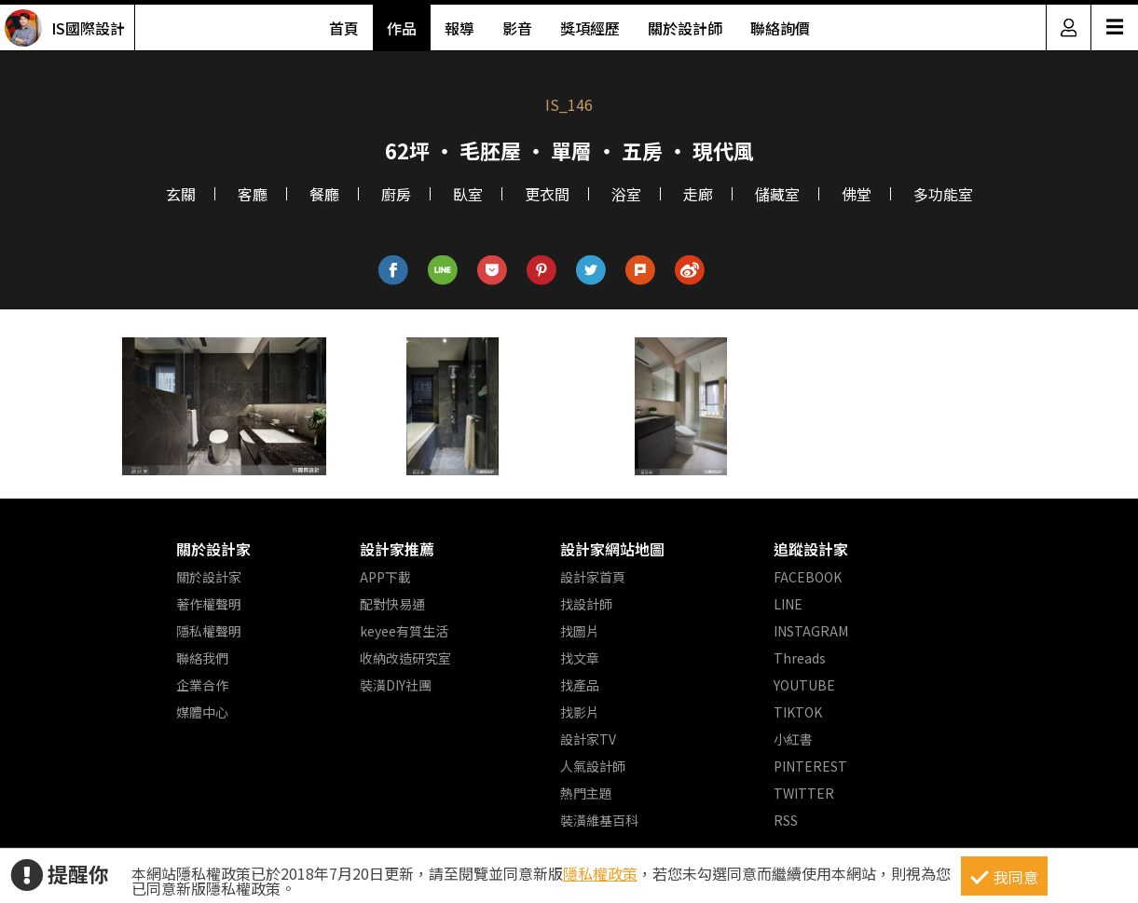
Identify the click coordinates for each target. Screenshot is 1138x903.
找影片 (579, 712)
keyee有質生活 (404, 631)
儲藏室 (777, 194)
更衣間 (547, 194)
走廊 (698, 194)
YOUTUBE (804, 685)
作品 (402, 28)
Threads (800, 658)
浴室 (626, 194)
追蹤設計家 (811, 549)
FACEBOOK (808, 577)
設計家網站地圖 (612, 549)
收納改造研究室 (405, 658)
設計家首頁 (592, 577)
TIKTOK (798, 712)
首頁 (344, 28)
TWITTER (804, 793)
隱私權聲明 (208, 631)
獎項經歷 (590, 28)
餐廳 (324, 194)
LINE (788, 604)
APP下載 (385, 577)
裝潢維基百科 (599, 820)
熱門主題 (586, 793)
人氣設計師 (592, 766)
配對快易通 (392, 604)
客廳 (252, 194)
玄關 (181, 194)
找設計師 (586, 604)
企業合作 (202, 685)
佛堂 (856, 194)
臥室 (468, 194)
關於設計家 (213, 549)
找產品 (579, 685)
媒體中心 (202, 712)
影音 (517, 28)
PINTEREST (810, 766)
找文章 (579, 658)
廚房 (396, 194)
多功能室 (943, 194)
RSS (786, 820)
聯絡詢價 (780, 28)
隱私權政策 (600, 873)
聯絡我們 (202, 658)
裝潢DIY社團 (396, 685)
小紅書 (793, 739)
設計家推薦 (397, 549)
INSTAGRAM (811, 631)
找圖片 (579, 631)
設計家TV (588, 739)
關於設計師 (685, 28)
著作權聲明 (208, 604)
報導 (459, 28)
